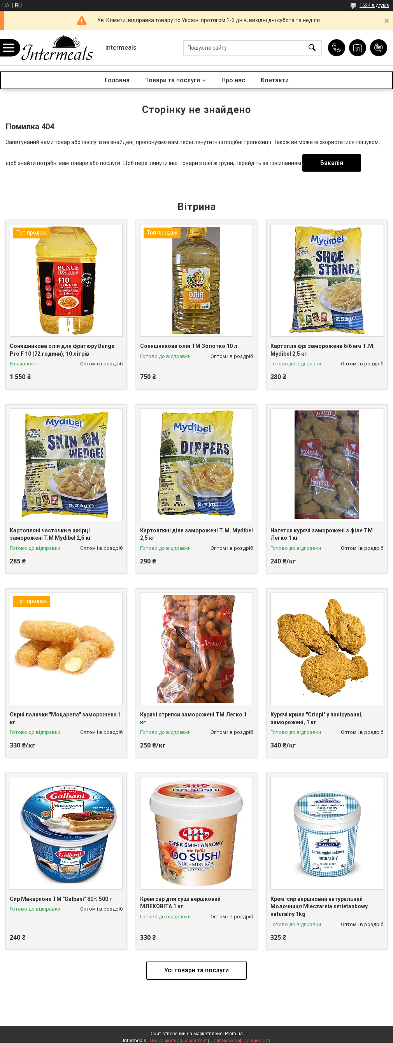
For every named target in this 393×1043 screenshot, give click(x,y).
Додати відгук (378, 47)
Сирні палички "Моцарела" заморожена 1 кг (65, 718)
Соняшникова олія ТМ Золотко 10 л (188, 346)
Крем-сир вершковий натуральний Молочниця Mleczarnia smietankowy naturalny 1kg (319, 906)
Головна (117, 80)
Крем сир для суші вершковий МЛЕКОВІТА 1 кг (180, 903)
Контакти (275, 80)
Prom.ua (234, 1033)
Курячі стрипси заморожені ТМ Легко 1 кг (193, 718)
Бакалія (331, 163)
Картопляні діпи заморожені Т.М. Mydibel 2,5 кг (196, 534)
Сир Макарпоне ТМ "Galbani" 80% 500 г (61, 899)
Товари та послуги (172, 80)
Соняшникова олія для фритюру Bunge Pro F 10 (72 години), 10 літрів (62, 350)
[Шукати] (312, 48)
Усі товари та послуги (196, 970)
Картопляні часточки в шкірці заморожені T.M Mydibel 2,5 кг (50, 534)
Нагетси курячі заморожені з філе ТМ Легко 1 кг (321, 534)
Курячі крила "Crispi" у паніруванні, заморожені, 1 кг (316, 718)
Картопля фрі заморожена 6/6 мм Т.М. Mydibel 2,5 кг (322, 350)
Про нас (233, 80)
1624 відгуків (374, 5)
